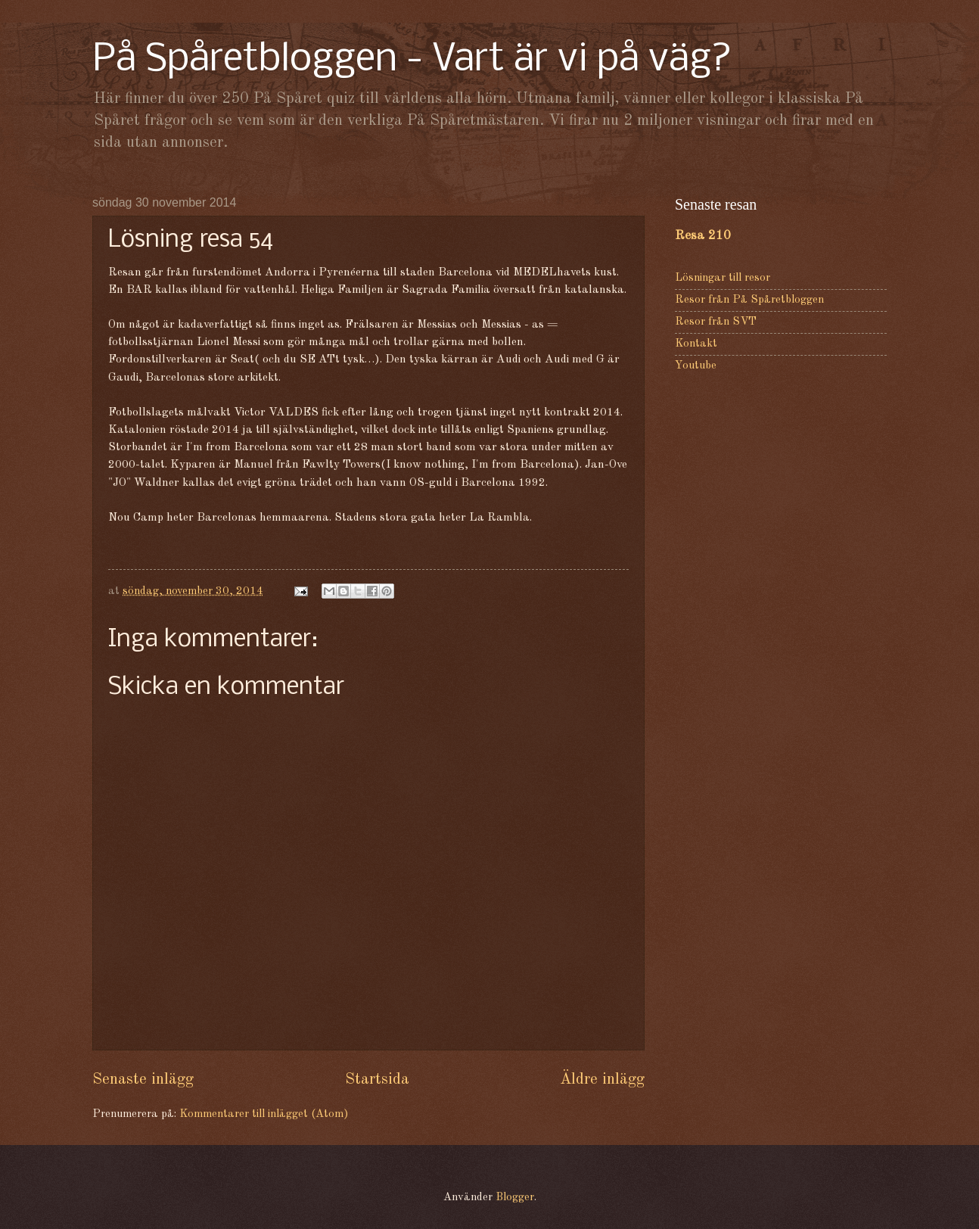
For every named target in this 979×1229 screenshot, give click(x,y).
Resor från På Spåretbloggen (749, 300)
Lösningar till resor (722, 278)
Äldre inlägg (602, 1079)
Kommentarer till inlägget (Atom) (263, 1114)
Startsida (377, 1079)
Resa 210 (703, 235)
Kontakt (696, 344)
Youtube (695, 366)
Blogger (515, 1197)
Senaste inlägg (143, 1079)
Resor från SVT (716, 322)
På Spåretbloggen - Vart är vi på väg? (412, 60)
